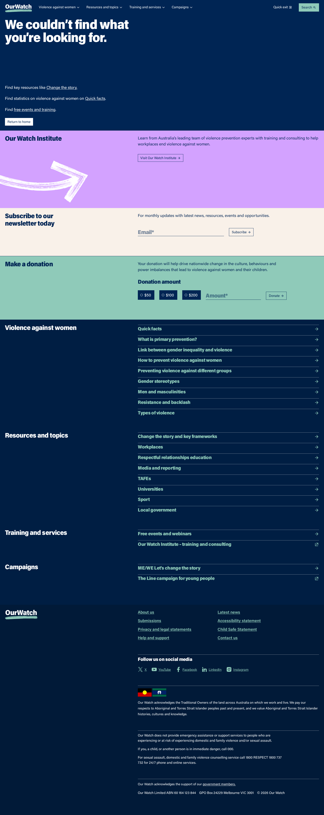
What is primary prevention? (228, 339)
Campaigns (182, 7)
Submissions (149, 621)
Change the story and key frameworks (228, 436)
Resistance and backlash (228, 402)
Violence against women (59, 7)
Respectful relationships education (228, 457)
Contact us (228, 638)
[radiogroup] (169, 295)
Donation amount (159, 282)
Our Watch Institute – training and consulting (228, 544)
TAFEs (228, 478)
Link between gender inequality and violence (228, 350)
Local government (228, 510)
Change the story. (61, 88)
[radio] (141, 295)
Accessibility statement (239, 621)
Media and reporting (228, 468)
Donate (276, 296)
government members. (219, 784)
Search (308, 7)
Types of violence (228, 413)
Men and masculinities (228, 392)
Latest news (229, 613)
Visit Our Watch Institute (160, 158)
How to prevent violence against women (228, 360)
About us (146, 613)
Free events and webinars (228, 534)
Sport (228, 499)
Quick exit (282, 7)
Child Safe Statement (237, 630)
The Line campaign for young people (228, 578)
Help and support (153, 638)
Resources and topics (104, 7)
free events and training (34, 110)
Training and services (147, 7)
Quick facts (95, 99)
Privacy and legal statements (164, 630)
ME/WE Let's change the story (228, 568)
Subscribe (241, 232)
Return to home (19, 122)
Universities (228, 489)
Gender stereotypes (228, 381)
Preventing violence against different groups (228, 371)
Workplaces (228, 447)
